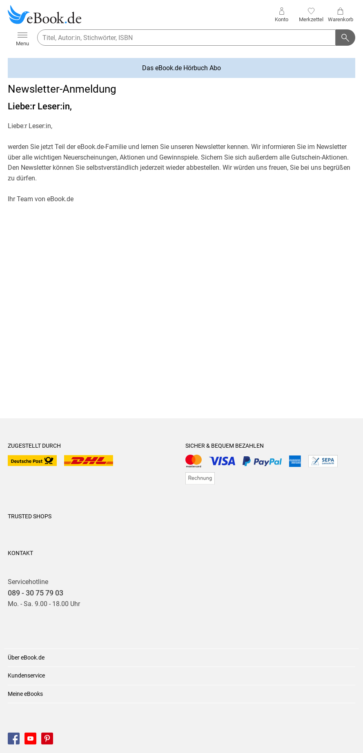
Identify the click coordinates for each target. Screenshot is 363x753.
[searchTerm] (186, 37)
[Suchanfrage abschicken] (345, 37)
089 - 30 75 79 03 (35, 593)
